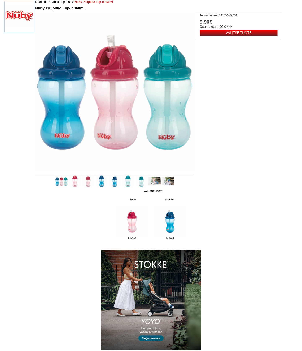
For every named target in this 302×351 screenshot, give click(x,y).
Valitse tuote (239, 33)
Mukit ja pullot (61, 2)
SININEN (170, 199)
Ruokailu (41, 2)
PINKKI (132, 199)
